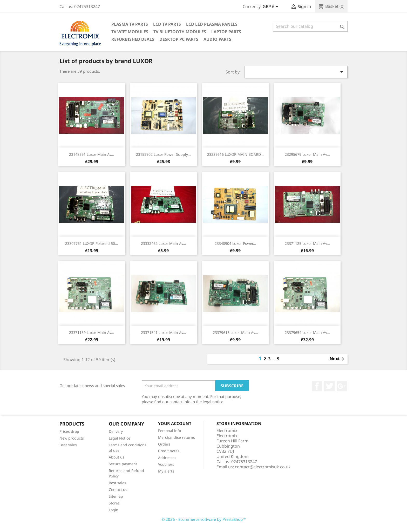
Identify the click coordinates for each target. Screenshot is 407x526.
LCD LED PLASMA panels (212, 24)
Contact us (118, 489)
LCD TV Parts (167, 24)
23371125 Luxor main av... (307, 243)
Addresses (167, 457)
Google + (342, 386)
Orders (164, 444)
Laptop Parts (226, 32)
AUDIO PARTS (217, 39)
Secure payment (123, 463)
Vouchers (166, 464)
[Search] (310, 26)
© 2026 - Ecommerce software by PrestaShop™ (203, 519)
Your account (174, 423)
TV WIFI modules (129, 32)
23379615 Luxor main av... (235, 332)
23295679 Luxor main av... (307, 154)
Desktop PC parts (178, 39)
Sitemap (116, 496)
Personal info (169, 430)
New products (71, 438)
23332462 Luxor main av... (163, 243)
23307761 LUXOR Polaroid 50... (91, 243)
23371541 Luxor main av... (163, 332)
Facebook (317, 386)
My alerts (166, 471)
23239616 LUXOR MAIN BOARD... (235, 154)
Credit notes (168, 450)
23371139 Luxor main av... (91, 332)
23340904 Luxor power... (235, 243)
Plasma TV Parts (129, 24)
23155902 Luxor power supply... (163, 154)
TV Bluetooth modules (179, 32)
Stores (114, 503)
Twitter (329, 386)
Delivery (116, 431)
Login (113, 509)
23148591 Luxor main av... (91, 154)
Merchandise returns (176, 437)
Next (338, 359)
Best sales (68, 444)
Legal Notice (119, 438)
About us (116, 457)
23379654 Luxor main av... (307, 332)
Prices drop (69, 431)
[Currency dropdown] (271, 7)
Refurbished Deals (132, 39)
